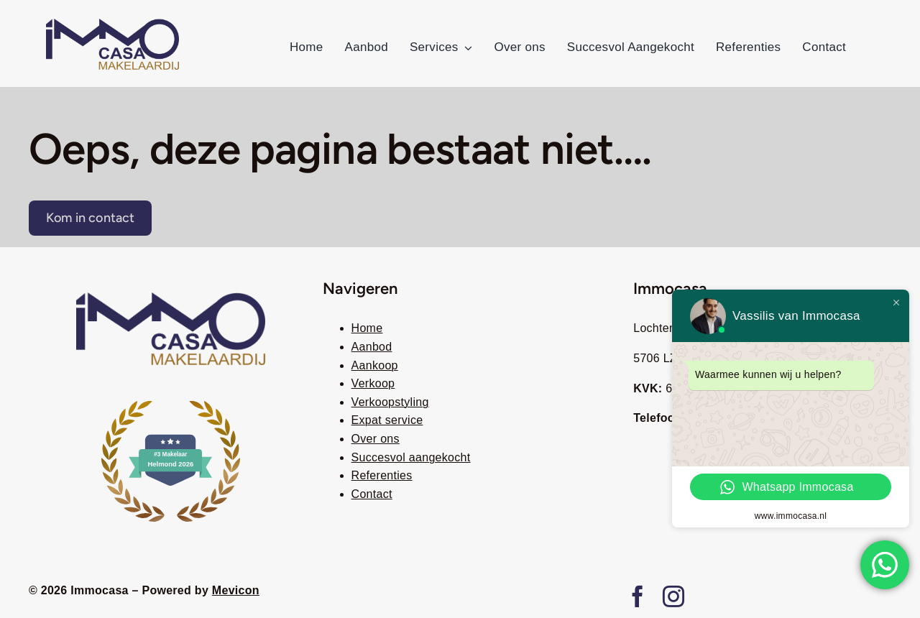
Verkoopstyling (390, 402)
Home (367, 328)
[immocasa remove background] (112, 24)
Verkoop (373, 383)
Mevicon (235, 590)
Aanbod (371, 347)
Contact (371, 494)
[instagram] (673, 596)
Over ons (375, 439)
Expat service (387, 420)
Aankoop (374, 365)
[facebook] (637, 596)
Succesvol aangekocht (411, 457)
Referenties (382, 475)
